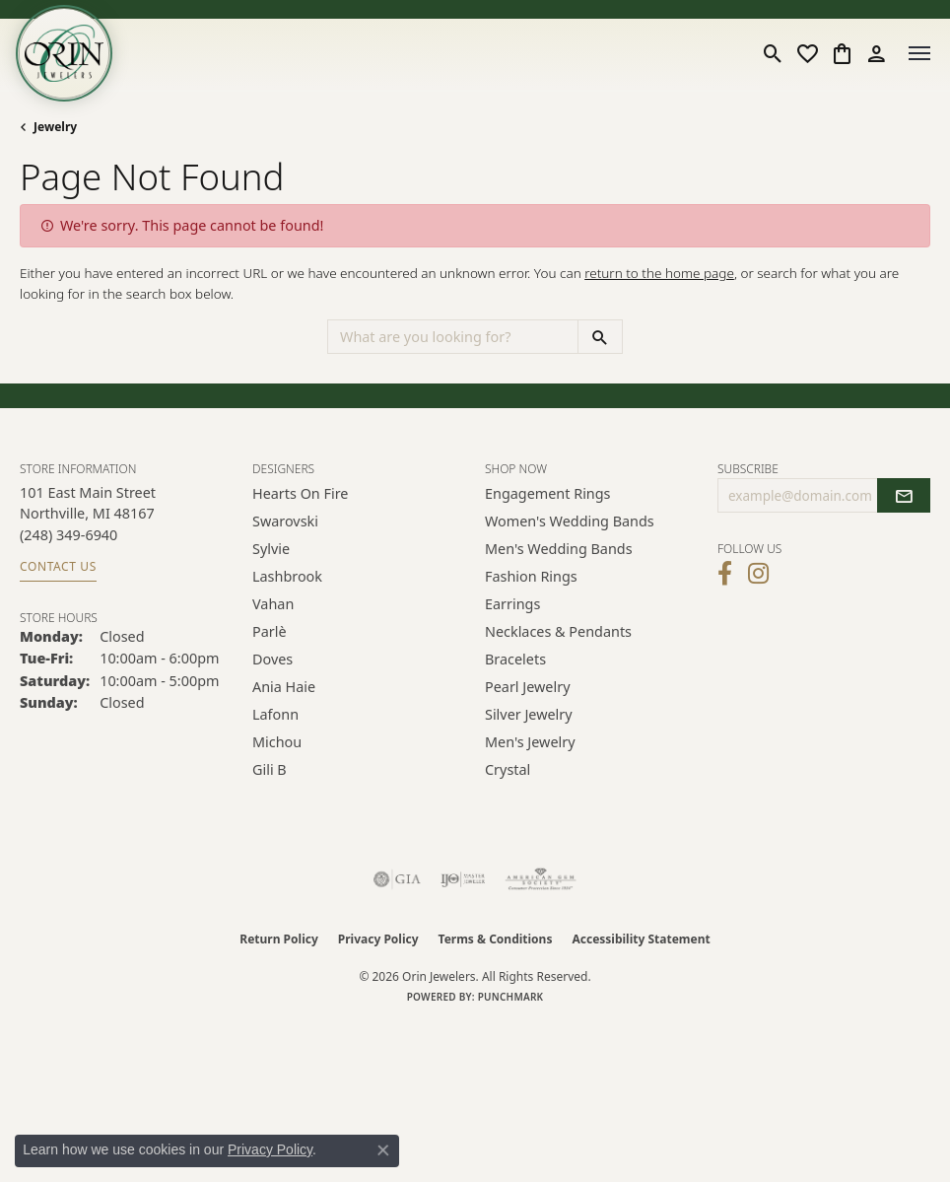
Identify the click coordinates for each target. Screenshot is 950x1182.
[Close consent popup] (383, 1150)
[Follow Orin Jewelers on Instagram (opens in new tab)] (758, 574)
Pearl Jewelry (527, 686)
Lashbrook (287, 576)
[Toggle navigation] (919, 53)
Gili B (269, 769)
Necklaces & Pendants (558, 631)
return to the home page (659, 273)
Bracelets (515, 659)
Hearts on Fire (300, 493)
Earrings (512, 603)
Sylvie (271, 548)
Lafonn (275, 714)
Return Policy (278, 939)
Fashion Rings (531, 576)
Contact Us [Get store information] (58, 566)
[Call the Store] (68, 534)
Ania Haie (283, 686)
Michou (277, 741)
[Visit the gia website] (397, 879)
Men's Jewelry (530, 741)
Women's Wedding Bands (569, 521)
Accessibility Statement (641, 939)
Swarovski (285, 521)
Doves (272, 659)
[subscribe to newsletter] (903, 496)
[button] (773, 53)
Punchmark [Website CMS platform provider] (511, 997)
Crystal (507, 769)
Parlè (269, 631)
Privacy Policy (378, 939)
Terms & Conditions (496, 939)
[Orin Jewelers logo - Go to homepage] (64, 53)
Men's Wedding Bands (559, 548)
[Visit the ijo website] (463, 879)
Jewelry (55, 126)
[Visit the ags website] (541, 879)
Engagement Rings (548, 493)
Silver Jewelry (529, 714)
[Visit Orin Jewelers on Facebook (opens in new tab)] (724, 574)
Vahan (273, 603)
